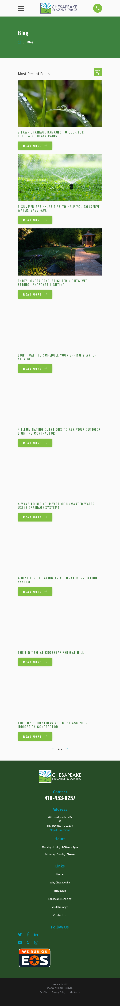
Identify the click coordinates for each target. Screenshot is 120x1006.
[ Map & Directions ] (60, 830)
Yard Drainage (60, 907)
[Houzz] (28, 943)
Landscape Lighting (60, 899)
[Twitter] (20, 935)
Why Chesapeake (60, 882)
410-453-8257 (60, 798)
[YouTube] (20, 943)
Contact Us (60, 915)
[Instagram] (36, 943)
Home (60, 874)
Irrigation (60, 891)
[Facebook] (28, 935)
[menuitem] (44, 992)
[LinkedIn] (36, 935)
